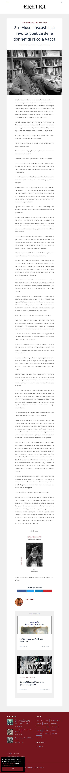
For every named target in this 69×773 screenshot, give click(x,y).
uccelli (44, 727)
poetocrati (22, 677)
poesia (28, 677)
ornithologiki (53, 727)
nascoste (27, 22)
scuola (46, 720)
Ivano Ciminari (24, 646)
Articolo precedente (34, 614)
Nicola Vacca (24, 689)
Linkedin (39, 591)
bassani (53, 730)
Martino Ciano (19, 734)
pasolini (39, 720)
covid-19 (46, 730)
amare (39, 724)
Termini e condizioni (8, 763)
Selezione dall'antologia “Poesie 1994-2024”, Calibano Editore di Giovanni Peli (24, 722)
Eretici (30, 767)
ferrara (47, 733)
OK (13, 769)
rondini (46, 724)
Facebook (21, 591)
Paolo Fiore (26, 45)
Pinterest (47, 591)
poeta (38, 737)
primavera (54, 724)
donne (45, 22)
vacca (32, 22)
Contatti (23, 756)
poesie (36, 22)
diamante (32, 677)
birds (38, 727)
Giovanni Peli (19, 726)
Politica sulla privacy (8, 765)
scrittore (39, 733)
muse (23, 22)
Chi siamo (9, 753)
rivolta (41, 22)
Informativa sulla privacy (13, 756)
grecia (39, 730)
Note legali (16, 753)
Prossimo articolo (34, 654)
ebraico (54, 733)
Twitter (30, 591)
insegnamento (55, 720)
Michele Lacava (19, 742)
